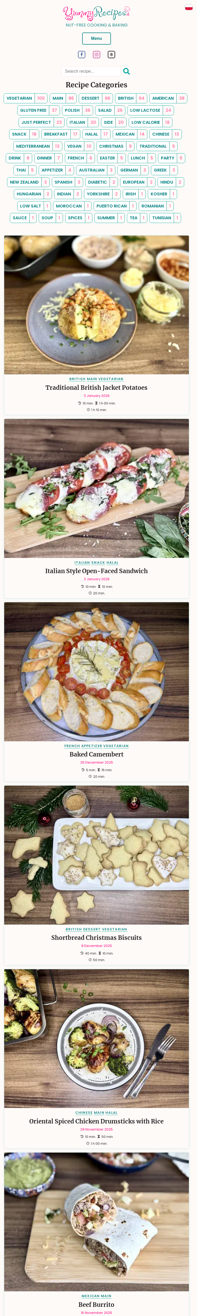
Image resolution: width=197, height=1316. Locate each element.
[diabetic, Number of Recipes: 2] (101, 182)
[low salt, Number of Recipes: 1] (34, 206)
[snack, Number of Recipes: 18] (24, 134)
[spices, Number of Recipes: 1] (78, 218)
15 (108, 1190)
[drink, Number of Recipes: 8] (19, 158)
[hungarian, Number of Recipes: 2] (33, 194)
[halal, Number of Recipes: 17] (96, 134)
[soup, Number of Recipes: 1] (51, 218)
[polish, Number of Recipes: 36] (77, 110)
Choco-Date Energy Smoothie (48, 791)
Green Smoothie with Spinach (48, 909)
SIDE (155, 1015)
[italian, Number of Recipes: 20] (83, 122)
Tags (66, 1253)
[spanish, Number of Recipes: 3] (67, 182)
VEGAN (144, 1021)
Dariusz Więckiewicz (121, 1288)
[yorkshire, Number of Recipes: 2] (102, 194)
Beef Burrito (145, 551)
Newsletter (103, 1253)
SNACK (147, 306)
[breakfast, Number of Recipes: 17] (60, 134)
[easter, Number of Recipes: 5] (111, 158)
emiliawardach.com (112, 1299)
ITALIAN (130, 306)
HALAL (161, 306)
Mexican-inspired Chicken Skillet (145, 673)
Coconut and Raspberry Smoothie (145, 791)
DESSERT (140, 424)
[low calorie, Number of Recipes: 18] (150, 122)
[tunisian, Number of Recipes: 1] (165, 218)
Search (82, 1253)
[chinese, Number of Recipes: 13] (165, 134)
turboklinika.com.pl (153, 1295)
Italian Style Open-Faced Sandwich (145, 318)
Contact (104, 1260)
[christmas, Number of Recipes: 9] (115, 146)
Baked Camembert (48, 433)
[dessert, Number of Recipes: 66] (96, 98)
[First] (66, 1190)
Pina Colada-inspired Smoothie (48, 673)
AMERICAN (28, 779)
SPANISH (132, 1131)
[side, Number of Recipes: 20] (114, 122)
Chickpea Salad (145, 1029)
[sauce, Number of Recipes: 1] (23, 218)
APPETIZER (43, 424)
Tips (28, 1253)
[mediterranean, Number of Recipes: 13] (37, 146)
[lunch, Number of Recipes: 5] (142, 158)
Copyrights (82, 1260)
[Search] (127, 72)
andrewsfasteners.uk (75, 1299)
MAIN (43, 306)
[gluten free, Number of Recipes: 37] (38, 110)
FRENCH (24, 424)
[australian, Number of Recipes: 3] (95, 170)
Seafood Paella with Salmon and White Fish (145, 1144)
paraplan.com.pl (122, 1295)
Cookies (168, 1253)
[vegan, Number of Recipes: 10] (79, 146)
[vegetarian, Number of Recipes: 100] (26, 98)
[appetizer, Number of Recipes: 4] (56, 170)
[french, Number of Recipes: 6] (80, 158)
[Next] (117, 1190)
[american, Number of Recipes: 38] (168, 98)
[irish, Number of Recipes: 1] (134, 194)
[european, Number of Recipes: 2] (137, 182)
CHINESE (35, 543)
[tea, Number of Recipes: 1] (137, 218)
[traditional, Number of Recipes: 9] (157, 146)
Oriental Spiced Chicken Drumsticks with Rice (48, 555)
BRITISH (29, 306)
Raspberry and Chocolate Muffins (48, 1144)
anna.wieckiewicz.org (87, 1295)
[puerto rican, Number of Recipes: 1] (115, 206)
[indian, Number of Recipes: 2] (68, 194)
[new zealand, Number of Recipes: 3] (28, 182)
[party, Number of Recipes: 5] (171, 158)
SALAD (167, 1015)
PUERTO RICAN (28, 661)
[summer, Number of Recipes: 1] (109, 218)
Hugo (82, 1288)
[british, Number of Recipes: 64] (131, 98)
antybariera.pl (143, 1299)
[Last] (126, 1190)
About (13, 1253)
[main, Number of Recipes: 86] (63, 98)
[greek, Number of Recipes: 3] (164, 170)
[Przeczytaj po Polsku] (189, 7)
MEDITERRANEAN (133, 1015)
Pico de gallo (48, 1024)
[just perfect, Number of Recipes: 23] (42, 122)
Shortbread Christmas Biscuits (145, 437)
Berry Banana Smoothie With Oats (145, 909)
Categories (47, 1253)
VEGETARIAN (62, 306)
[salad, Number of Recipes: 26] (110, 110)
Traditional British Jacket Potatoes (48, 318)
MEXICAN (139, 543)
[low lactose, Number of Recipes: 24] (150, 110)
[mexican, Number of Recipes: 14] (130, 134)
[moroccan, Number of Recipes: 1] (72, 206)
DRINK (50, 661)
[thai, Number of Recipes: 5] (25, 170)
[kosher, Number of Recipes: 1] (162, 194)
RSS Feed (127, 1253)
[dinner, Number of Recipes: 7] (48, 158)
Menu (96, 38)
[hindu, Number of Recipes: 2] (170, 182)
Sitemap (148, 1253)
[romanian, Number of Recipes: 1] (156, 206)
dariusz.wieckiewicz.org (48, 1295)
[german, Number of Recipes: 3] (133, 170)
